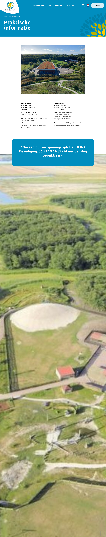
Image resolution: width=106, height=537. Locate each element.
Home (5, 16)
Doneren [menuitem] (97, 5)
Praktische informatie (14, 16)
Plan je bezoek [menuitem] (37, 5)
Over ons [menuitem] (71, 5)
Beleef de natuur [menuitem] (55, 5)
